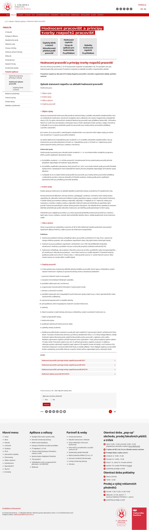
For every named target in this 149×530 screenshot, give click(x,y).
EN (145, 9)
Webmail (35, 467)
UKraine (71, 464)
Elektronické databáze (40, 443)
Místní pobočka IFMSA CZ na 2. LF (81, 455)
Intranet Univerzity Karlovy (41, 440)
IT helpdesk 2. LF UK (39, 448)
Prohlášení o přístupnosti (11, 508)
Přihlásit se (142, 5)
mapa (129, 466)
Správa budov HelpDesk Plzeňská (44, 456)
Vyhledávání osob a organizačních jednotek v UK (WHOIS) (44, 463)
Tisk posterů (36, 459)
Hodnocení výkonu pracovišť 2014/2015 (79, 374)
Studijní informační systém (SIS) (43, 437)
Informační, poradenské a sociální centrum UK (81, 448)
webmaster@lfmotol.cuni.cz (24, 514)
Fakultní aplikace (20, 21)
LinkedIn (127, 9)
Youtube (120, 9)
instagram (124, 9)
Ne (54, 399)
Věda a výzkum (47, 100)
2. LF (6, 21)
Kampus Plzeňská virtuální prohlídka (45, 445)
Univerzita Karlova (75, 437)
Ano (46, 399)
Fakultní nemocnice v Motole (79, 440)
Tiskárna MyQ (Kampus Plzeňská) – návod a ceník (44, 452)
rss (131, 9)
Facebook (117, 9)
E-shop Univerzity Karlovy (78, 461)
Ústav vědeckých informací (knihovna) (78, 444)
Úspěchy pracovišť (48, 104)
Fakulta (11, 21)
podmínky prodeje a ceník (115, 469)
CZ (142, 9)
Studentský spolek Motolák (78, 452)
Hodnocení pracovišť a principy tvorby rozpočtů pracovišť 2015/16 (79, 369)
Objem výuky (46, 93)
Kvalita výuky (46, 97)
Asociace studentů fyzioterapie (80, 458)
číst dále (49, 47)
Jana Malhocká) (134, 446)
